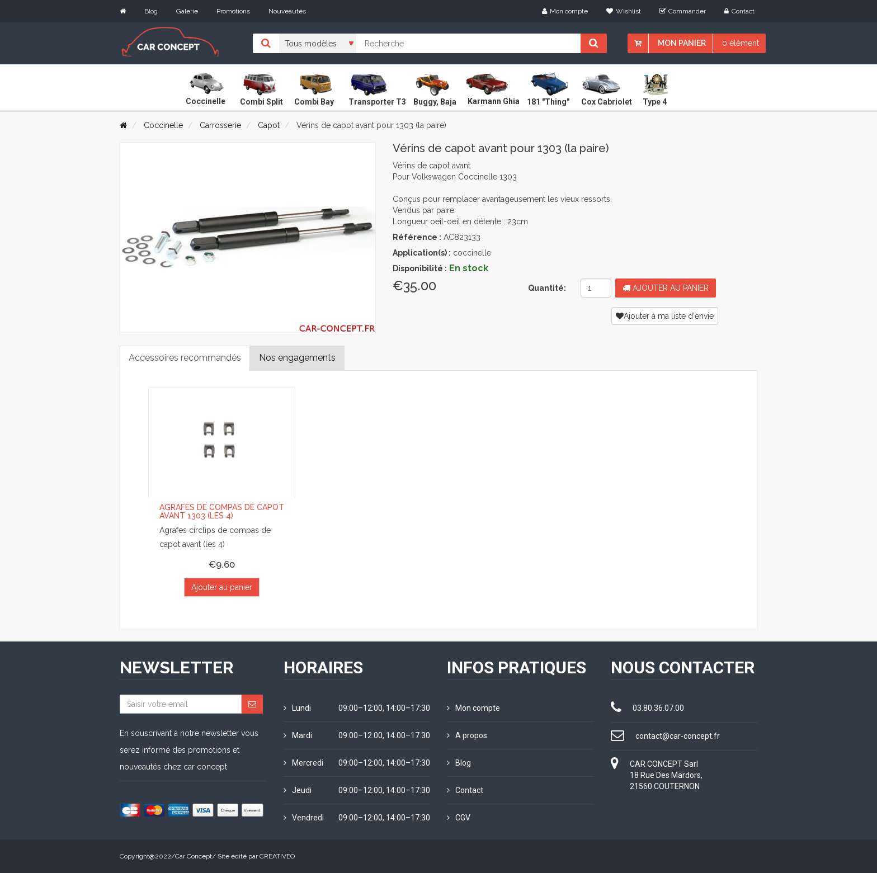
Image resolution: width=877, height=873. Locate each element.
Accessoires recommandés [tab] (185, 357)
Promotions (233, 11)
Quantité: (547, 288)
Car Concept (193, 856)
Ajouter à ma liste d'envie (665, 316)
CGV (458, 817)
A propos (467, 735)
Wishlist (623, 11)
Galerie (187, 11)
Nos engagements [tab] (298, 357)
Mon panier (682, 43)
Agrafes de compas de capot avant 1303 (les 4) (221, 512)
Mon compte (565, 11)
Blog (151, 11)
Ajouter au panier (666, 288)
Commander (682, 11)
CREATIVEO (277, 856)
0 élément (740, 43)
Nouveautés (287, 11)
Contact (739, 11)
